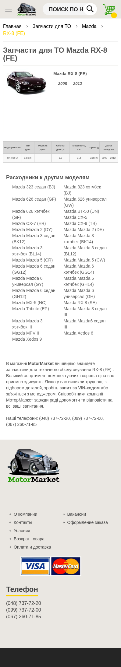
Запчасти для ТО (53, 26)
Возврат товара (29, 538)
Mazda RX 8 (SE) (80, 302)
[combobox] (70, 9)
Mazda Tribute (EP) (30, 308)
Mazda (90, 26)
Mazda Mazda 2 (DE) (84, 229)
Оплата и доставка (32, 547)
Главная (13, 26)
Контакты (23, 522)
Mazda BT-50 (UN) (81, 211)
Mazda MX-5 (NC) (29, 302)
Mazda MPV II (25, 333)
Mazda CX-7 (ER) (29, 223)
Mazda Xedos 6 (78, 333)
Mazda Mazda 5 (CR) (32, 260)
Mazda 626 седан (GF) (34, 199)
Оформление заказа (87, 522)
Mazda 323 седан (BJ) (33, 186)
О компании (25, 514)
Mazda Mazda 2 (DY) (32, 229)
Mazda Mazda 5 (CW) (84, 260)
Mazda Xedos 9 (27, 339)
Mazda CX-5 (75, 217)
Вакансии (76, 514)
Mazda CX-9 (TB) (80, 223)
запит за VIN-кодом (80, 387)
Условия (22, 530)
